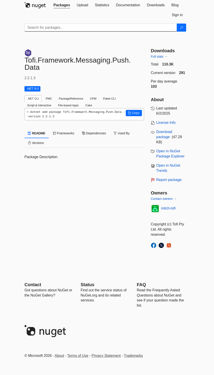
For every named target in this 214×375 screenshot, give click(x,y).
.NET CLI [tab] (33, 98)
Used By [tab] (122, 133)
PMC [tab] (49, 98)
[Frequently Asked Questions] (141, 284)
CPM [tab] (93, 98)
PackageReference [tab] (71, 98)
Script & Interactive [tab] (39, 105)
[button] (134, 113)
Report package (169, 180)
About (59, 356)
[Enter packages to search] (100, 28)
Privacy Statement (106, 356)
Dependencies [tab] (94, 133)
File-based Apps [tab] (68, 105)
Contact (32, 284)
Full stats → (159, 56)
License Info (166, 122)
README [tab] (36, 133)
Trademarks (133, 356)
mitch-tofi (168, 208)
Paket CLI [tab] (109, 98)
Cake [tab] (88, 105)
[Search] (181, 28)
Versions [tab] (36, 143)
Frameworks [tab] (63, 133)
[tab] (61, 5)
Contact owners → (164, 199)
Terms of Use (77, 356)
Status (87, 284)
